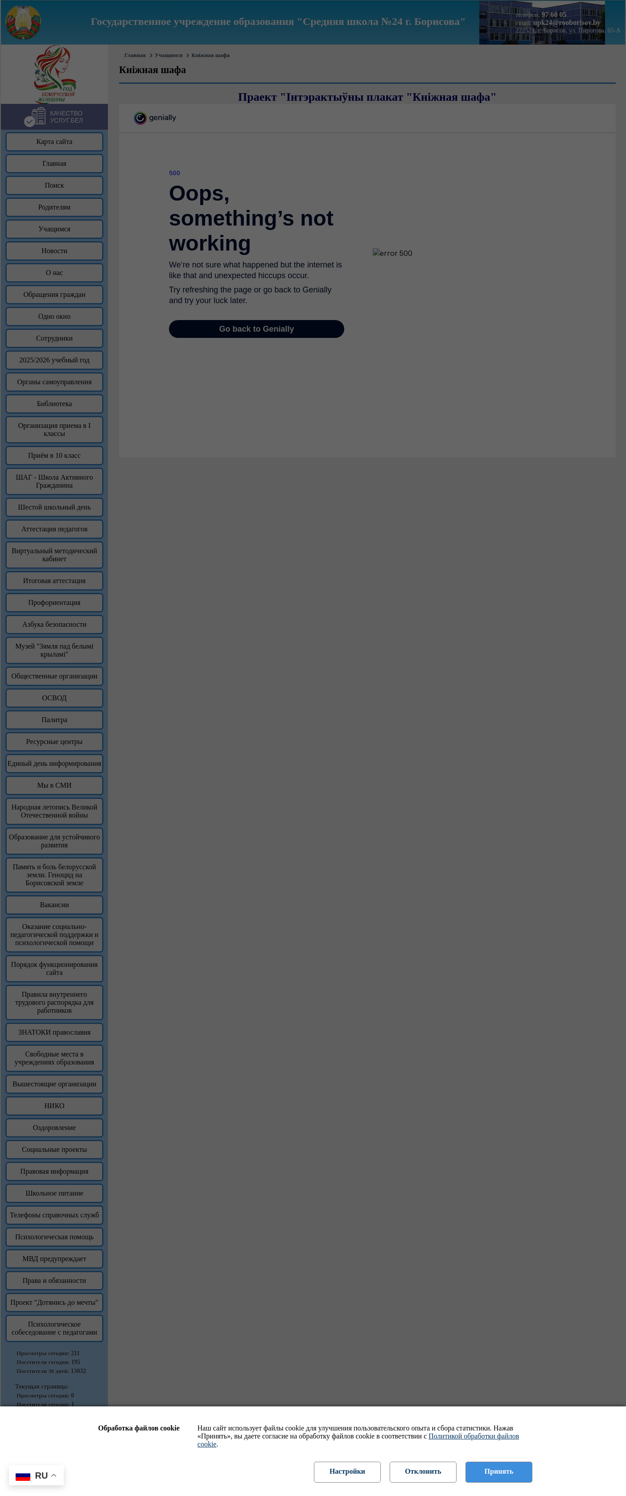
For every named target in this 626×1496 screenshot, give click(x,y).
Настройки (347, 1471)
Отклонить (423, 1471)
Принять (499, 1471)
